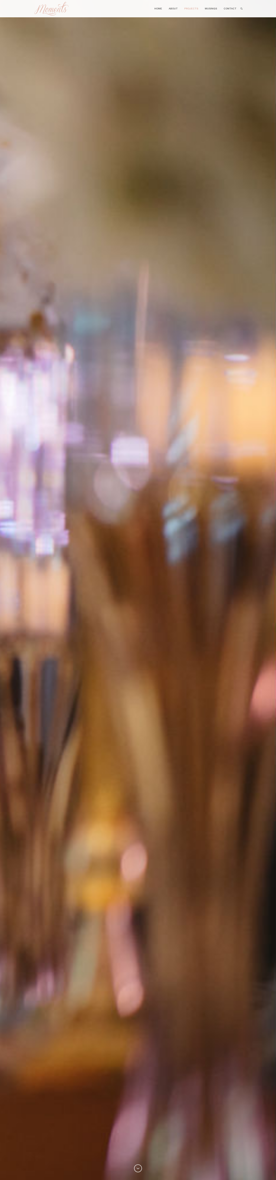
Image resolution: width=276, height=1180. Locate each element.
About (173, 8)
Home (64, 8)
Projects (191, 8)
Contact (230, 8)
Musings (211, 8)
